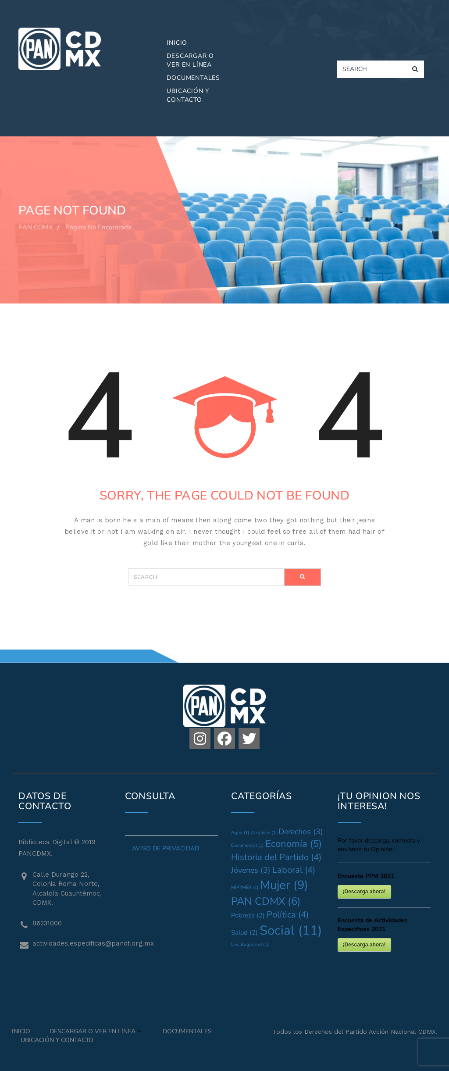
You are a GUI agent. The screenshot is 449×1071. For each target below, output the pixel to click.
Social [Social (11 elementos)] (291, 930)
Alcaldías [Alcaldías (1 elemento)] (264, 832)
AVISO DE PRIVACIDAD (165, 848)
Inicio (177, 43)
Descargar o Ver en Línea (190, 60)
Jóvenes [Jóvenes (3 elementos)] (251, 870)
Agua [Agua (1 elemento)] (240, 832)
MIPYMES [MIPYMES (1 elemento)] (244, 887)
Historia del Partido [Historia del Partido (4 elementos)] (276, 857)
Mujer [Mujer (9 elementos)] (284, 885)
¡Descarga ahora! (364, 892)
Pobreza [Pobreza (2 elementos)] (248, 915)
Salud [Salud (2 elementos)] (244, 932)
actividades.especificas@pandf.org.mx (72, 943)
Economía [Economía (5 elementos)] (293, 843)
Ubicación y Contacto (188, 95)
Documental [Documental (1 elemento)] (247, 845)
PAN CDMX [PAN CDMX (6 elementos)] (266, 901)
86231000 (47, 923)
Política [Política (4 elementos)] (288, 915)
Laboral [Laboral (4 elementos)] (293, 870)
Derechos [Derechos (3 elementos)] (300, 831)
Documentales (193, 78)
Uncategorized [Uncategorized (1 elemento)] (249, 944)
